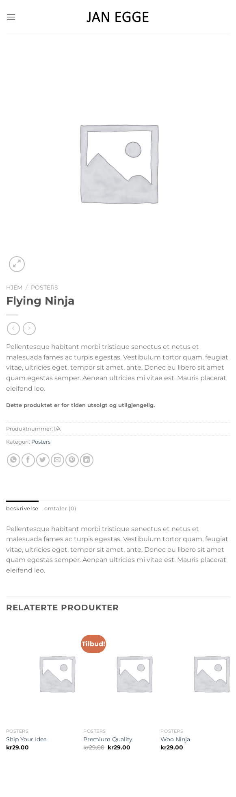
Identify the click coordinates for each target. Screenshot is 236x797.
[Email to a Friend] (57, 460)
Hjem (14, 287)
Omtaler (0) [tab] (60, 508)
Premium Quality (107, 739)
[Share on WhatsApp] (13, 460)
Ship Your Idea (26, 739)
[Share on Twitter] (43, 460)
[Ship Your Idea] (57, 673)
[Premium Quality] (134, 673)
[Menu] (11, 17)
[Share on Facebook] (28, 460)
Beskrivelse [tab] (22, 508)
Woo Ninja (175, 739)
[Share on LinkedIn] (86, 460)
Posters (44, 287)
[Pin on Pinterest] (72, 460)
